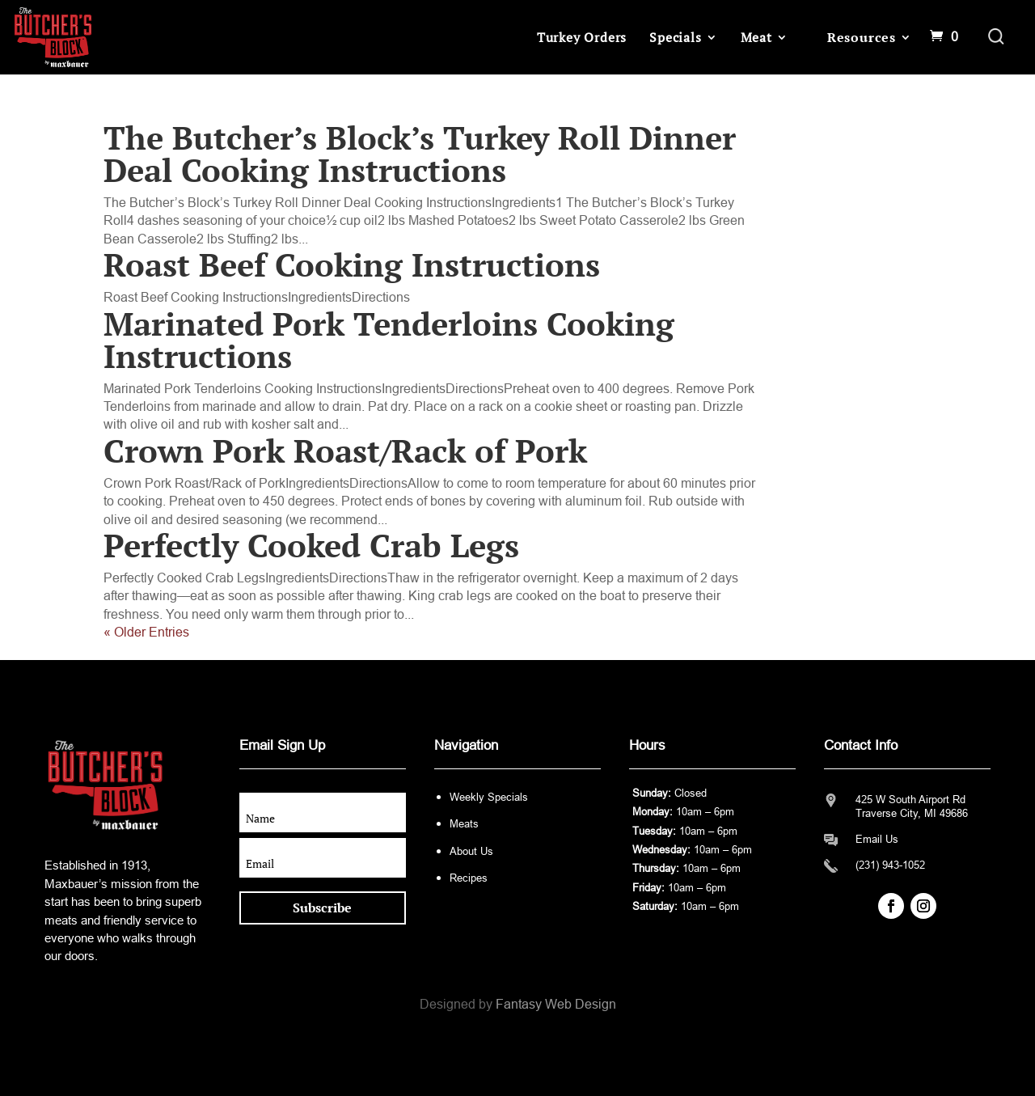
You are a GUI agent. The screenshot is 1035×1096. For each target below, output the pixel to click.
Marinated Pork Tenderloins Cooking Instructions (389, 339)
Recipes (469, 878)
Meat (756, 37)
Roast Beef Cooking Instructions (352, 264)
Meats (464, 824)
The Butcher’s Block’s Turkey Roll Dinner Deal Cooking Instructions (420, 153)
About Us (471, 851)
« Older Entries (146, 632)
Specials (675, 37)
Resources (861, 37)
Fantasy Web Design (556, 1004)
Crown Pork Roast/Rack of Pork (345, 450)
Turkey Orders (582, 37)
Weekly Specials (489, 797)
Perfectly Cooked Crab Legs (311, 544)
